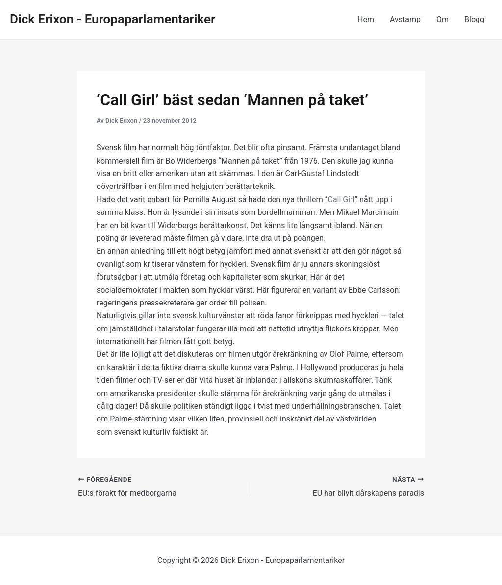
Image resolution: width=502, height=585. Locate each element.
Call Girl (340, 199)
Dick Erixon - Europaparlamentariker (112, 19)
